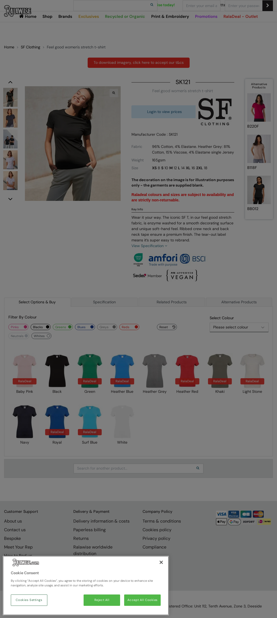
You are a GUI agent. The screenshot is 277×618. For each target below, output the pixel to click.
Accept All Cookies (142, 600)
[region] (86, 585)
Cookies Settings (29, 600)
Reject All (102, 600)
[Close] (161, 562)
